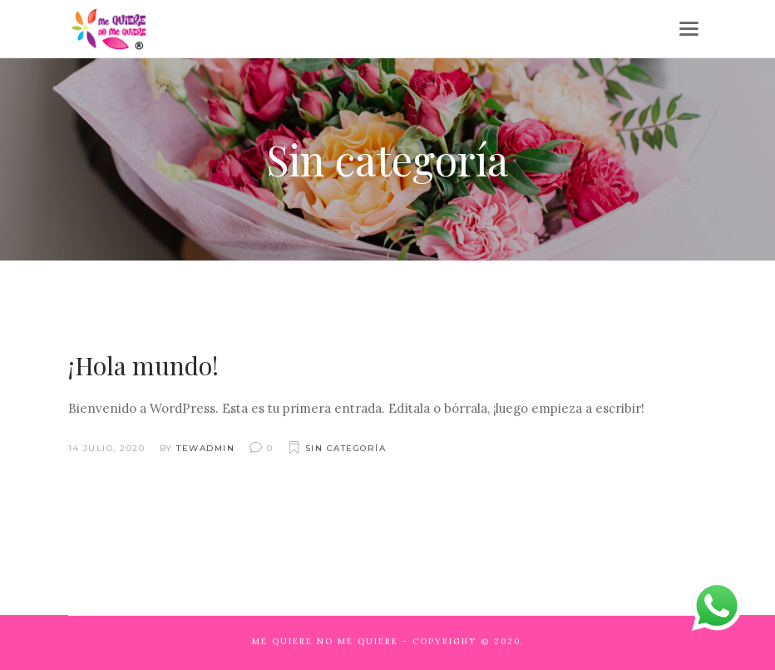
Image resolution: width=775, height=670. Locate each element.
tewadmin (205, 448)
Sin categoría (346, 448)
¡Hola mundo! (143, 365)
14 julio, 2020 (106, 448)
